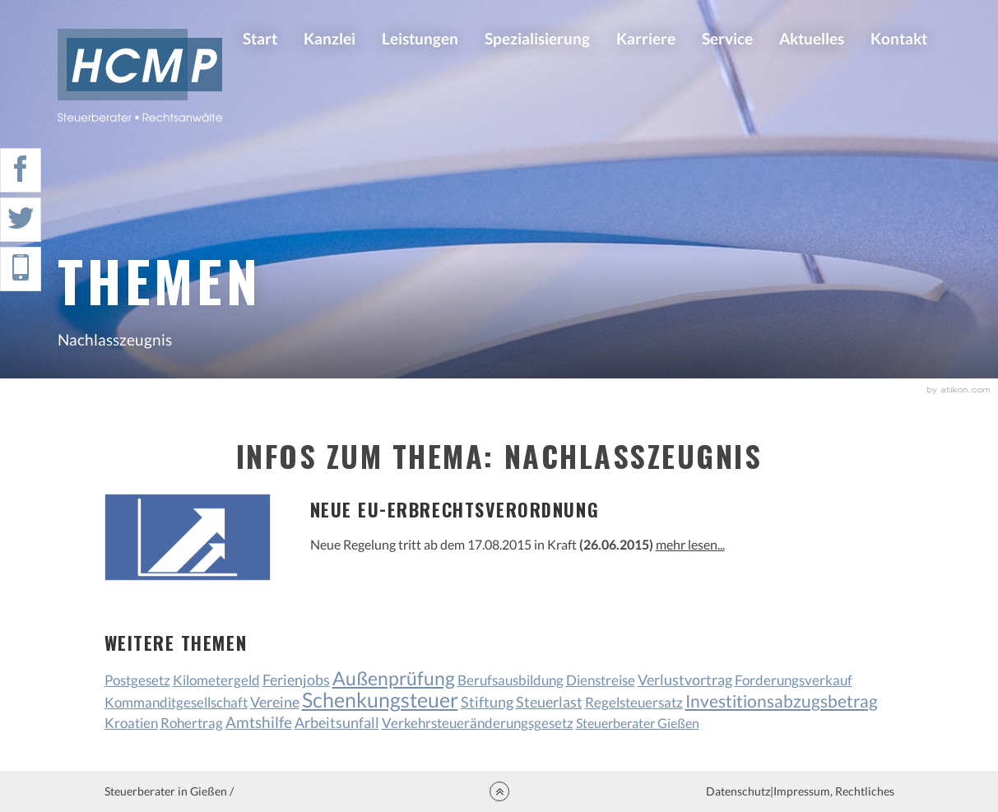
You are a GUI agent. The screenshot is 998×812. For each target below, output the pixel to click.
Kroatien (131, 722)
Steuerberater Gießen (637, 723)
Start (260, 38)
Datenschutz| (739, 791)
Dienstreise (600, 680)
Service (727, 38)
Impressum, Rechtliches (833, 791)
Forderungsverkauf (793, 680)
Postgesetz (137, 680)
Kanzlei (329, 38)
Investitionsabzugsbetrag (781, 700)
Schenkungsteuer (380, 700)
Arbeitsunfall (337, 722)
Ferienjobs (296, 680)
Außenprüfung (393, 677)
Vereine (274, 702)
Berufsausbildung (510, 680)
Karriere (645, 38)
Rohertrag (191, 722)
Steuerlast (549, 702)
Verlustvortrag (685, 680)
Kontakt (898, 38)
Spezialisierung (537, 38)
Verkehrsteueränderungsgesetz (477, 722)
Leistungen (420, 38)
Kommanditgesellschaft (176, 702)
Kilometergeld (216, 680)
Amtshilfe (258, 721)
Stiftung (487, 702)
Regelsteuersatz (634, 702)
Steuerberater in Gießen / (169, 791)
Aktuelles (811, 38)
